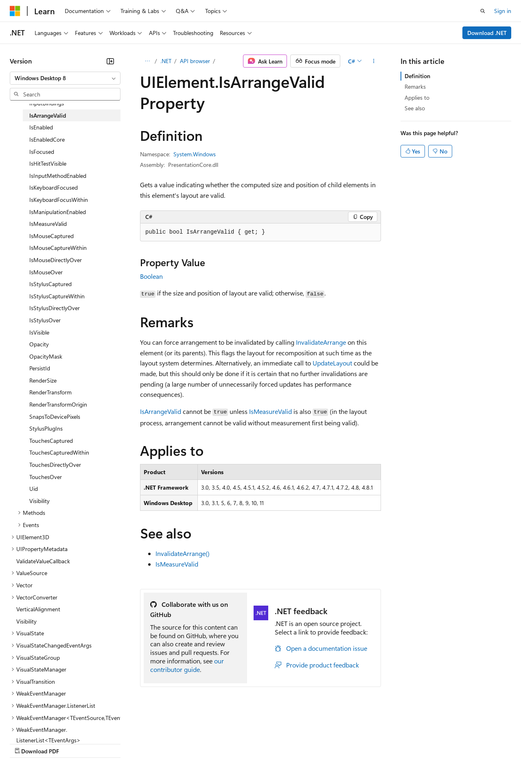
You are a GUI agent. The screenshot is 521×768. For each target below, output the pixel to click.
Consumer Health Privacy (233, 743)
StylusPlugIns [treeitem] (46, 428)
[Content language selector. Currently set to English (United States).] (47, 723)
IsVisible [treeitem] (39, 332)
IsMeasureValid (270, 411)
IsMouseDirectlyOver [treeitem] (55, 260)
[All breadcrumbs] (147, 61)
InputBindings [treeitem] (46, 103)
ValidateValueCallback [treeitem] (43, 561)
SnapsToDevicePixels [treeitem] (54, 416)
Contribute (145, 743)
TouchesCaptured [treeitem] (51, 440)
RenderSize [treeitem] (43, 380)
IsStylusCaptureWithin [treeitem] (57, 296)
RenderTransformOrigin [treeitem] (58, 404)
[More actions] (374, 61)
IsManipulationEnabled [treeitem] (57, 212)
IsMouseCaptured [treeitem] (51, 236)
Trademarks (337, 743)
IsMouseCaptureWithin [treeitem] (58, 248)
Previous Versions (74, 743)
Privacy (178, 743)
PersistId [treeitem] (39, 368)
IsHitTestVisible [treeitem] (47, 163)
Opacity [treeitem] (39, 344)
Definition (417, 76)
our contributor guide (187, 665)
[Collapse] (110, 61)
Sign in (502, 11)
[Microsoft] (15, 11)
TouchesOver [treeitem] (45, 477)
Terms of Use (297, 743)
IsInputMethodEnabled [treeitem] (57, 175)
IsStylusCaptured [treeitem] (50, 284)
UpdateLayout (332, 363)
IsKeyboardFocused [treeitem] (53, 187)
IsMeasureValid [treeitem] (48, 224)
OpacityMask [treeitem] (45, 356)
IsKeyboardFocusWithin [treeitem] (58, 199)
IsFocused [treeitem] (41, 151)
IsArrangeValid (160, 411)
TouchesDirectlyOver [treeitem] (55, 464)
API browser (195, 61)
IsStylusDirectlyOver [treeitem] (54, 308)
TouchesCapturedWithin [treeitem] (59, 452)
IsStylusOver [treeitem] (45, 320)
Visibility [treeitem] (39, 501)
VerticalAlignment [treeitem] (38, 609)
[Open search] (483, 11)
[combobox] (65, 78)
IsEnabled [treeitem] (41, 127)
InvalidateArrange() (182, 553)
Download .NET (487, 33)
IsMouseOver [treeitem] (46, 272)
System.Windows (194, 154)
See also (415, 108)
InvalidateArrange (321, 342)
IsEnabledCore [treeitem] (47, 139)
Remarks (415, 86)
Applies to (417, 97)
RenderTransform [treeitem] (50, 392)
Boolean (151, 276)
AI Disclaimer (26, 743)
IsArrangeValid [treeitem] (47, 115)
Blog (110, 743)
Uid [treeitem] (33, 488)
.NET (165, 61)
